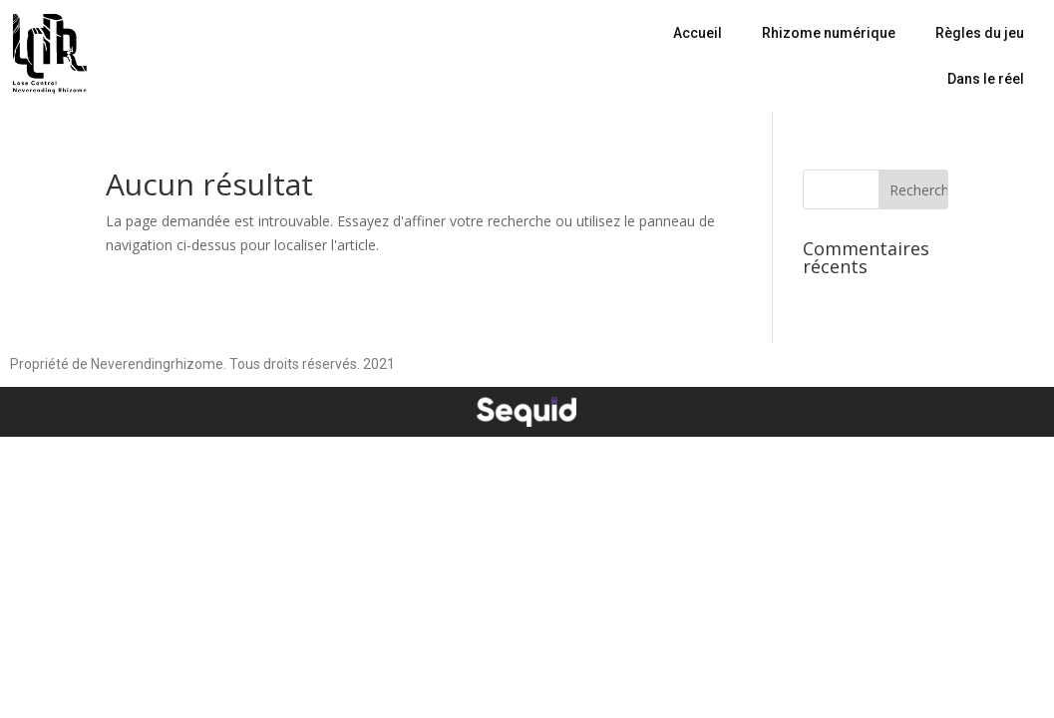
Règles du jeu (979, 33)
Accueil (697, 33)
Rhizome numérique (828, 33)
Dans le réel (985, 79)
